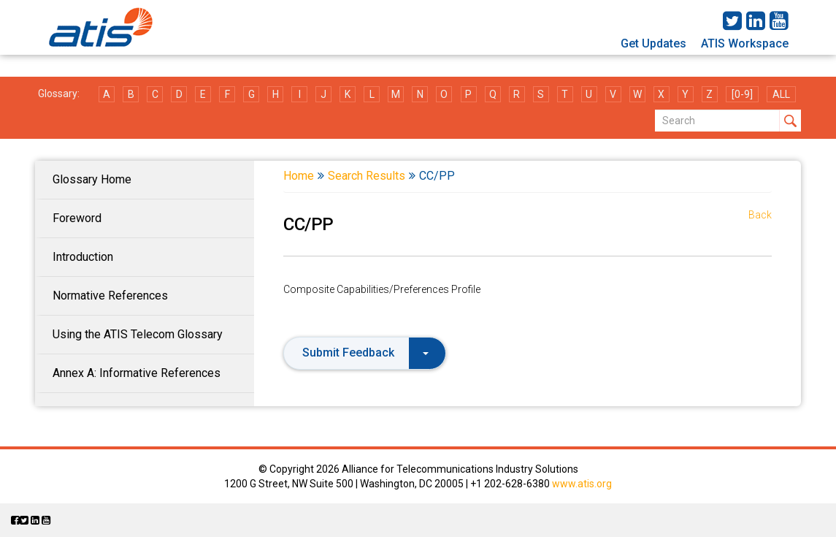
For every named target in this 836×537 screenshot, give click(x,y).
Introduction (83, 257)
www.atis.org (582, 484)
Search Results (366, 176)
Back (760, 215)
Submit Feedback (365, 352)
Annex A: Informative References (136, 373)
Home (298, 176)
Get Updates (653, 43)
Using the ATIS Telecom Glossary (138, 334)
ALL (781, 94)
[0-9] (742, 94)
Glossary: (59, 93)
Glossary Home (92, 179)
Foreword (77, 218)
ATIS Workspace (745, 43)
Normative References (110, 295)
